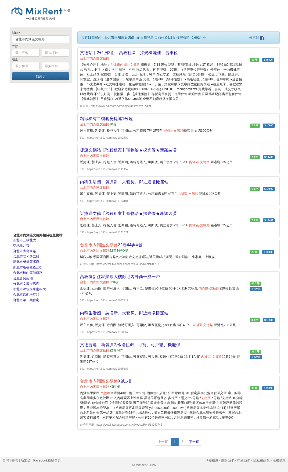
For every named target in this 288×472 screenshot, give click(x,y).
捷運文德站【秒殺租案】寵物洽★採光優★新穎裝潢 (128, 150)
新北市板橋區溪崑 (26, 262)
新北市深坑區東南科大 (29, 289)
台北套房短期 (23, 278)
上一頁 (163, 442)
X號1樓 (105, 381)
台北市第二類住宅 (26, 300)
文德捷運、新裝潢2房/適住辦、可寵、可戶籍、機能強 (130, 344)
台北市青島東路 (24, 251)
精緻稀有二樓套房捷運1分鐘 (106, 118)
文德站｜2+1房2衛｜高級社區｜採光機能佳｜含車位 (129, 52)
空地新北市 (21, 245)
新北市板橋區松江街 (28, 267)
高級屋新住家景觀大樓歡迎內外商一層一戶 (120, 276)
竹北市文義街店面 (26, 284)
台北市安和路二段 (26, 256)
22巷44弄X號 (111, 245)
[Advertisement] (41, 156)
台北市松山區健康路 (28, 273)
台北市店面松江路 (26, 294)
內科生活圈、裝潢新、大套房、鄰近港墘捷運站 (124, 181)
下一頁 (194, 442)
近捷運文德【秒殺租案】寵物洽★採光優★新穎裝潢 (128, 213)
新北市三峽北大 (24, 240)
